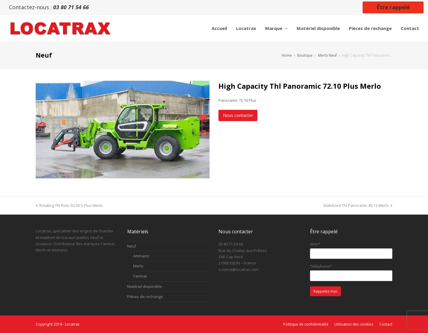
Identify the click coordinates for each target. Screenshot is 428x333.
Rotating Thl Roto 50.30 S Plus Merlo (69, 205)
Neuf (131, 246)
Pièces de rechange (145, 296)
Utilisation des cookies (353, 324)
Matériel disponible (144, 286)
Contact (385, 324)
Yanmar (140, 276)
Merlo (138, 266)
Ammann (141, 256)
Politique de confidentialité (305, 324)
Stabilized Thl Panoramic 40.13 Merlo (357, 205)
